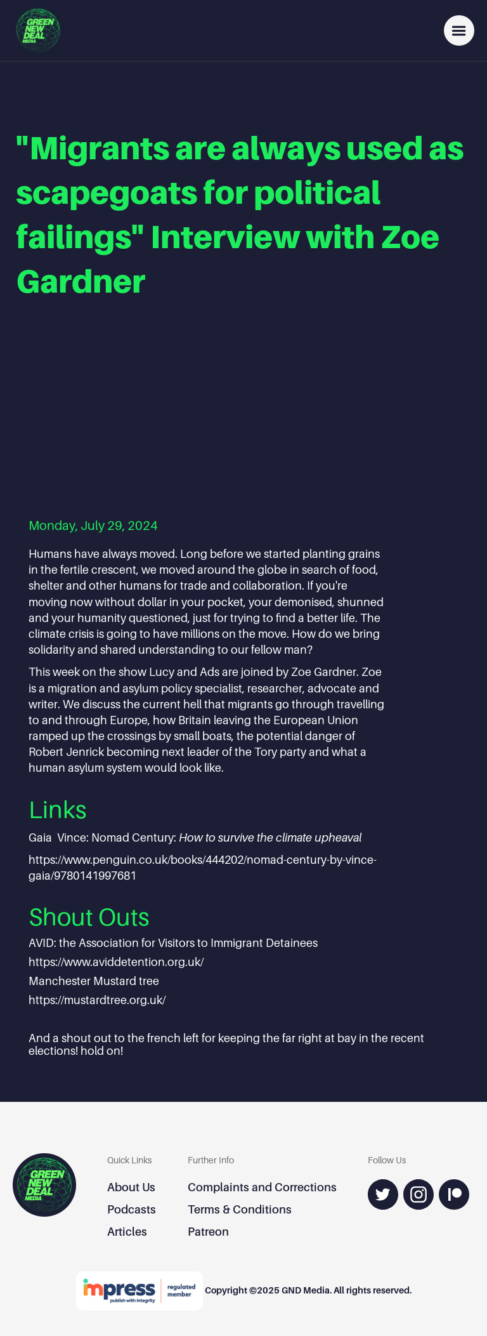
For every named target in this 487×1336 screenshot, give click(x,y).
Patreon (208, 1231)
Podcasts (131, 1209)
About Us (131, 1187)
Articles (127, 1231)
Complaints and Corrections (262, 1187)
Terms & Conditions (240, 1209)
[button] (459, 30)
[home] (38, 30)
